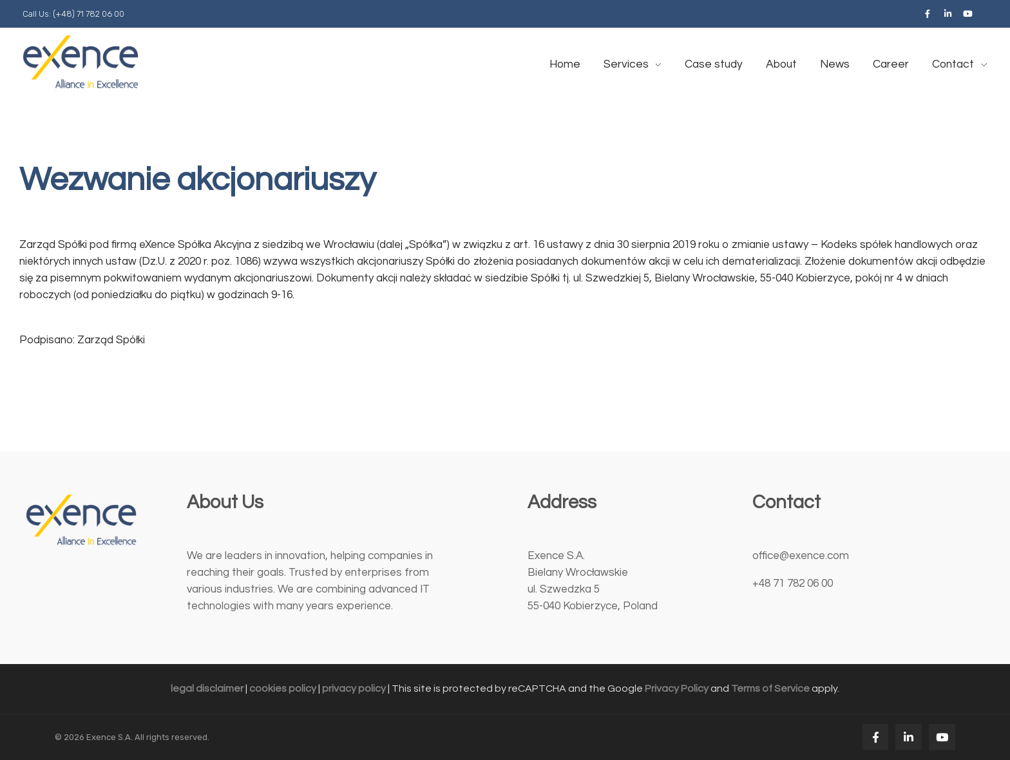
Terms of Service (770, 688)
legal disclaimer (207, 688)
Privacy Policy (677, 688)
